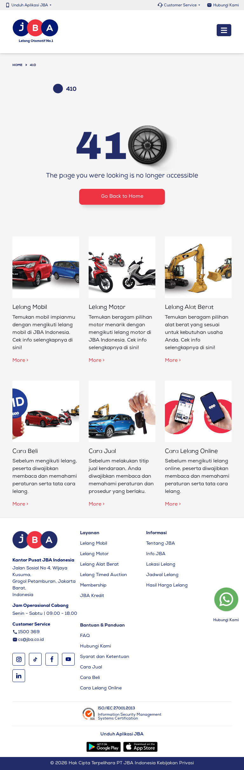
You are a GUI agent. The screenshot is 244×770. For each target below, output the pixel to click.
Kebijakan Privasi (175, 763)
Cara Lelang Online (101, 688)
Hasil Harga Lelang (167, 585)
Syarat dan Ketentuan (104, 657)
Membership (93, 585)
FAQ (85, 636)
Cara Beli (90, 678)
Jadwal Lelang (162, 575)
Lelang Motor (94, 554)
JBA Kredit (92, 596)
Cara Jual (91, 667)
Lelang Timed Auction (103, 575)
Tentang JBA (160, 543)
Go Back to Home (122, 196)
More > (20, 360)
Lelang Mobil (93, 543)
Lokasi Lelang (160, 564)
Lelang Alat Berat (99, 564)
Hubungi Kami (226, 6)
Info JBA (156, 554)
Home (17, 65)
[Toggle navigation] (224, 30)
